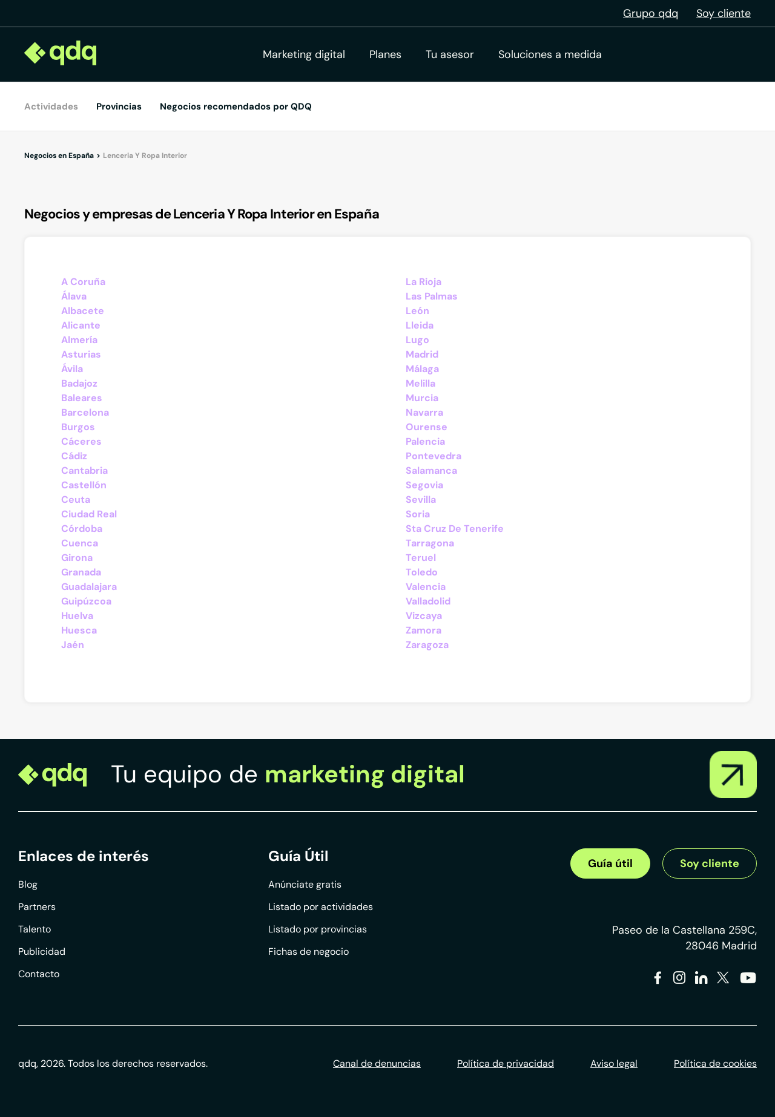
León (417, 310)
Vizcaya (424, 615)
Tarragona (430, 543)
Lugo (417, 339)
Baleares (81, 397)
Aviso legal (614, 1063)
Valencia (426, 586)
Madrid (422, 354)
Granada (81, 572)
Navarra (424, 412)
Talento (34, 929)
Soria (418, 514)
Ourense (426, 427)
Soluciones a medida (550, 54)
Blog (28, 884)
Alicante (81, 325)
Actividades (51, 106)
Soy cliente (723, 13)
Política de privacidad (505, 1063)
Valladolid (428, 601)
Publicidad (41, 951)
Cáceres (81, 441)
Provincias (119, 106)
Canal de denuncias (377, 1063)
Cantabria (84, 470)
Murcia (422, 397)
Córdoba (81, 528)
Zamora (423, 630)
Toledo (422, 572)
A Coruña (83, 281)
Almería (79, 339)
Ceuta (75, 499)
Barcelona (85, 412)
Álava (74, 296)
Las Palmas (432, 296)
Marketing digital (304, 54)
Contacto (38, 974)
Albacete (82, 310)
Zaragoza (427, 644)
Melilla (420, 383)
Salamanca (431, 470)
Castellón (84, 485)
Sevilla (421, 499)
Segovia (424, 485)
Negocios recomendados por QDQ (236, 106)
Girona (77, 557)
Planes (385, 54)
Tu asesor (450, 54)
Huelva (77, 615)
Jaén (72, 644)
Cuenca (79, 543)
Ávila (72, 368)
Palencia (425, 441)
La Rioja (423, 281)
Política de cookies (715, 1063)
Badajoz (79, 383)
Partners (37, 906)
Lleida (420, 325)
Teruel (421, 557)
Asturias (81, 354)
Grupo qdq (650, 13)
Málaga (422, 368)
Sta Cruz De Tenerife (455, 528)
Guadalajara (89, 586)
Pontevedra (433, 456)
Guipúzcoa (86, 601)
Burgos (78, 427)
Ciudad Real (89, 514)
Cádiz (74, 456)
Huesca (79, 630)
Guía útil (610, 863)
